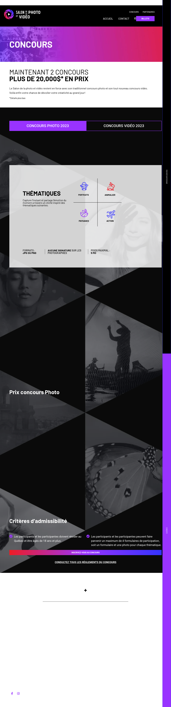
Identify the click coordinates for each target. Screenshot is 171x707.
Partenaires (149, 12)
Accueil (108, 18)
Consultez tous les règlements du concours (85, 562)
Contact (123, 18)
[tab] (47, 126)
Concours (134, 12)
